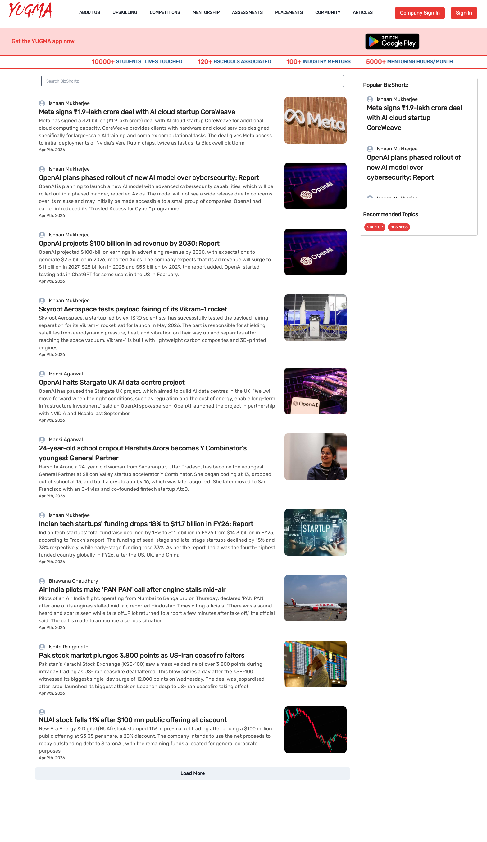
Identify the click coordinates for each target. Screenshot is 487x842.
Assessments (247, 12)
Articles (363, 12)
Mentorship (206, 12)
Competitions (165, 12)
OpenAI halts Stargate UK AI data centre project (111, 382)
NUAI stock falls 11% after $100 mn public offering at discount (133, 720)
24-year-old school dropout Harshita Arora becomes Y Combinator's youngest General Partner (143, 453)
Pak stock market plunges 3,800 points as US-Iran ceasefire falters (141, 655)
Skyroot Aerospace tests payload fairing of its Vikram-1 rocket (133, 309)
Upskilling (124, 12)
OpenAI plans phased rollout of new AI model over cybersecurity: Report (149, 177)
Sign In (464, 13)
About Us (89, 12)
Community (327, 12)
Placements (289, 12)
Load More (192, 773)
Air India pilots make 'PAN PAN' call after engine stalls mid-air (132, 589)
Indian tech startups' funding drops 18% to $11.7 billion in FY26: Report (146, 524)
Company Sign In (420, 13)
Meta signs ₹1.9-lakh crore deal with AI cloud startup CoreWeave (137, 112)
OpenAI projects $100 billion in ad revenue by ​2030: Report (129, 243)
